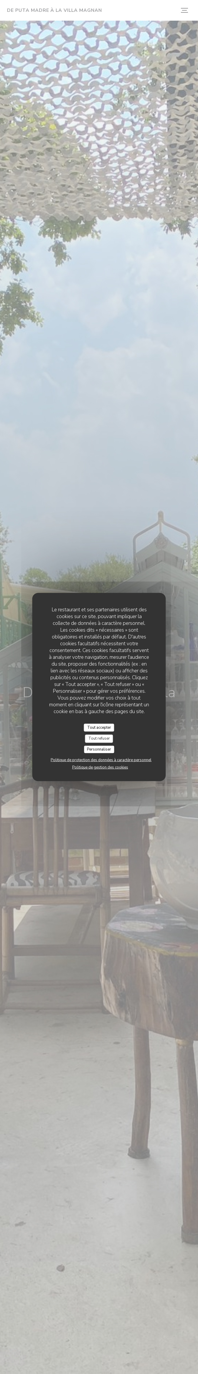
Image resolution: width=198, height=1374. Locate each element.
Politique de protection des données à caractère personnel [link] (101, 760)
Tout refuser (99, 738)
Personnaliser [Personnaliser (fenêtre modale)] (99, 749)
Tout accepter (99, 727)
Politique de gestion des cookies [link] (100, 767)
